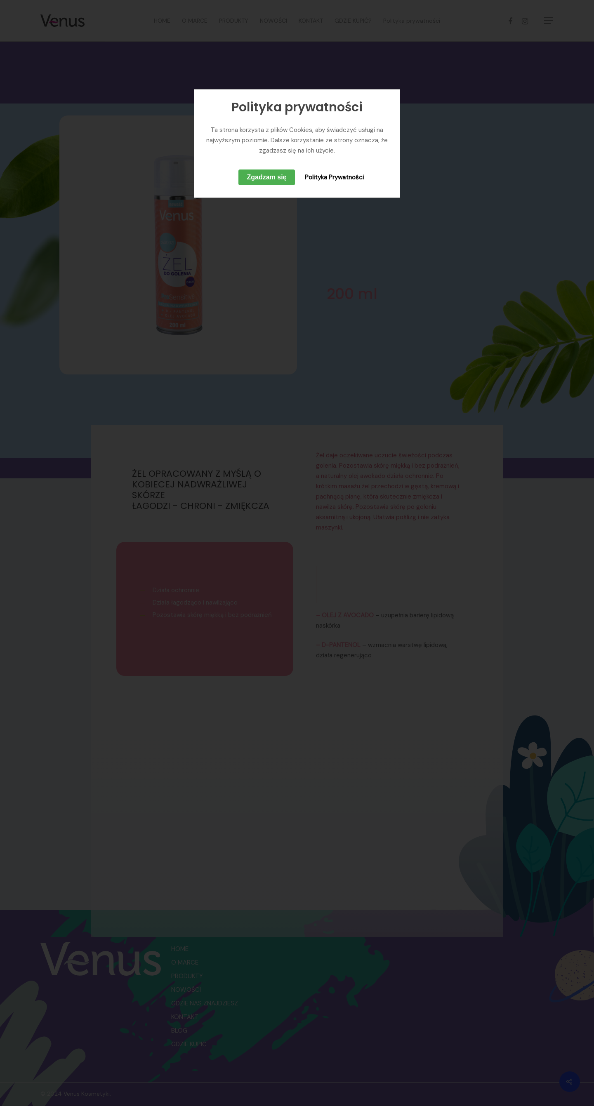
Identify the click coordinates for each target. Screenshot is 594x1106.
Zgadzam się (266, 177)
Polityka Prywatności (334, 177)
